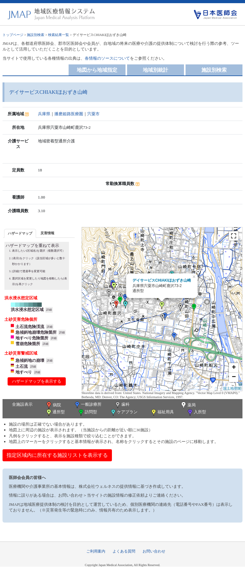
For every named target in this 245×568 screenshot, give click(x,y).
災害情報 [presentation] (47, 233)
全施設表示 (22, 404)
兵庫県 (44, 113)
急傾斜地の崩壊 (29, 360)
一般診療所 (87, 405)
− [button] (234, 377)
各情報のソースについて (107, 58)
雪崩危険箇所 (27, 343)
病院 (53, 405)
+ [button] (234, 368)
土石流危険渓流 (29, 326)
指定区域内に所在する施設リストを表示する (57, 455)
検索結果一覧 (58, 35)
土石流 (21, 366)
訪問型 (87, 412)
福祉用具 (162, 412)
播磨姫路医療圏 (68, 113)
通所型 (55, 412)
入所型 (196, 412)
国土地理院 (232, 388)
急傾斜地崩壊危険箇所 (36, 332)
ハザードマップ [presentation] (20, 233)
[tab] (20, 233)
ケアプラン (124, 412)
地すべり (23, 372)
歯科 (122, 405)
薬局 (188, 405)
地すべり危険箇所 (31, 338)
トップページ (13, 35)
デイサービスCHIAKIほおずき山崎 (161, 280)
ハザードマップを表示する (36, 381)
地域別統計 (155, 70)
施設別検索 (35, 35)
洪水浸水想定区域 (27, 309)
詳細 (49, 309)
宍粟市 (93, 113)
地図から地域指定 (97, 70)
